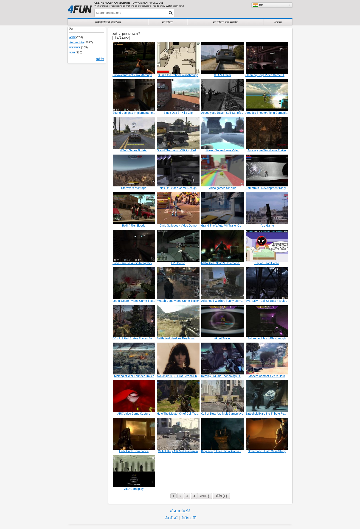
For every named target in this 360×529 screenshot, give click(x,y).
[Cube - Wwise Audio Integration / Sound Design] (133, 246)
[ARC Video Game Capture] (133, 396)
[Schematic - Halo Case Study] (266, 434)
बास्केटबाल (74, 47)
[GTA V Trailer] (222, 58)
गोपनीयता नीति (188, 518)
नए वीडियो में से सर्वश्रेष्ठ (225, 22)
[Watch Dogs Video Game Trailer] (178, 283)
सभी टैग (100, 59)
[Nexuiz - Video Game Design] (178, 170)
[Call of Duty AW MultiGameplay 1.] (222, 396)
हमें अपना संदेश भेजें (180, 510)
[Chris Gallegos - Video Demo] (178, 208)
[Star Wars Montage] (133, 170)
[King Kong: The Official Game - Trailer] (222, 434)
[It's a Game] (266, 208)
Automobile (76, 42)
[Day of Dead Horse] (266, 246)
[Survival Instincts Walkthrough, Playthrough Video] (133, 58)
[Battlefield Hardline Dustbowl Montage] (178, 321)
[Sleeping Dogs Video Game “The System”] (266, 58)
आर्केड (72, 37)
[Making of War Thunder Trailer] (133, 358)
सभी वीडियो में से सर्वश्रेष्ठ (108, 22)
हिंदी (257, 5)
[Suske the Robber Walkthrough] (178, 58)
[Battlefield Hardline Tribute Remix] (266, 396)
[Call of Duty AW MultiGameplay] (178, 434)
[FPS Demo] (178, 246)
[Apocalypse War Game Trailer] (266, 133)
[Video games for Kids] (222, 170)
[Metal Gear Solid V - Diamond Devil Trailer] (222, 246)
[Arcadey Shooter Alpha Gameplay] (266, 95)
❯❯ (221, 496)
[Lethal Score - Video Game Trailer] (133, 283)
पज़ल (72, 52)
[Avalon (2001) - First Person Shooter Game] (178, 358)
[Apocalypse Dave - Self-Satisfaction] (222, 95)
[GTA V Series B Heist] (133, 133)
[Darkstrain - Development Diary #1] (266, 170)
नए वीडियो (167, 22)
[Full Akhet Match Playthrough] (266, 321)
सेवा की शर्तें (171, 518)
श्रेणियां (278, 22)
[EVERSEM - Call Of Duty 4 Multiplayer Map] (266, 283)
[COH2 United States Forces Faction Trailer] (133, 321)
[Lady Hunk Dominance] (133, 434)
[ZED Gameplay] (133, 471)
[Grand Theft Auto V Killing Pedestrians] (178, 133)
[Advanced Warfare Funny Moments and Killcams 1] (222, 283)
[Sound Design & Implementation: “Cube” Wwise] (133, 95)
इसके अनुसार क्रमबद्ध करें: (126, 34)
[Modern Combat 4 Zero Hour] (266, 358)
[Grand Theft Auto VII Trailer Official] (222, 208)
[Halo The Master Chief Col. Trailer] (178, 396)
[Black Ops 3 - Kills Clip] (178, 95)
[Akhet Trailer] (222, 321)
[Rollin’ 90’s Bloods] (133, 208)
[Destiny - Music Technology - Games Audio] (222, 358)
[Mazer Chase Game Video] (222, 133)
